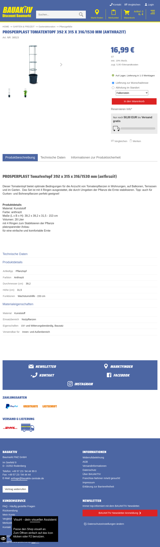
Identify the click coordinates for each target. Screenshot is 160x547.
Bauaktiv (16, 536)
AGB (85, 461)
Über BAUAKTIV (92, 474)
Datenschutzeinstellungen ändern (106, 524)
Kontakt (115, 4)
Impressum (89, 482)
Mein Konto (9, 514)
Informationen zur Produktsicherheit (96, 157)
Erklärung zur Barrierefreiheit (98, 486)
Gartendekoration (46, 26)
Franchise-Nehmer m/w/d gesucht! (101, 478)
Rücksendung (10, 510)
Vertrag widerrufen (15, 489)
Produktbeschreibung (20, 157)
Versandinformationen (94, 466)
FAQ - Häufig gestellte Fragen (19, 506)
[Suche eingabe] (57, 14)
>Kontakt (42, 375)
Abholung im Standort (132, 91)
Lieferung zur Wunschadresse (132, 82)
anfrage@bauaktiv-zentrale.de (27, 478)
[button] (61, 65)
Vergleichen (132, 4)
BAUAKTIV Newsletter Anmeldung (118, 512)
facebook (117, 375)
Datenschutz (89, 470)
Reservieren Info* (121, 109)
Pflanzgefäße (65, 26)
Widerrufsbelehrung (93, 457)
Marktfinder (117, 366)
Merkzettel (8, 522)
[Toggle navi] (152, 14)
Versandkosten (130, 64)
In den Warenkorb (134, 101)
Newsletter (42, 366)
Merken (135, 141)
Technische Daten (53, 157)
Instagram (80, 383)
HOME (6, 26)
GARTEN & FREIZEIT (24, 26)
